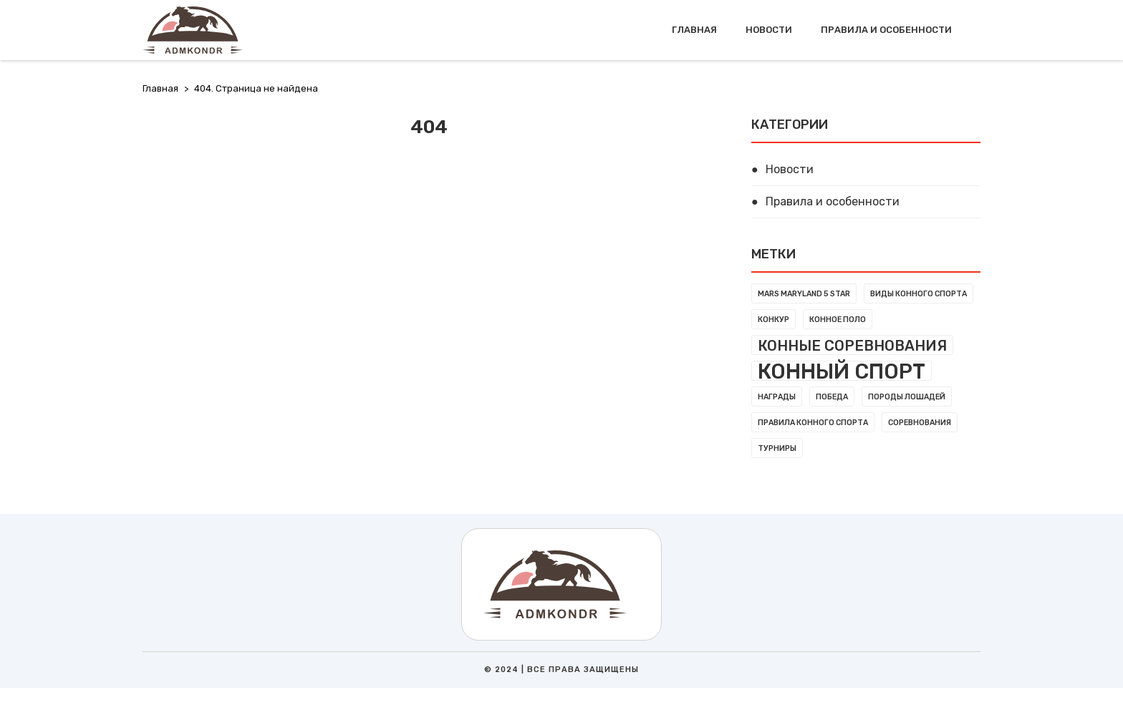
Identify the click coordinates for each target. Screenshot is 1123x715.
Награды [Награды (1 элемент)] (777, 397)
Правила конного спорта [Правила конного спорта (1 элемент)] (813, 422)
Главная (694, 29)
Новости (769, 29)
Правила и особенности (886, 29)
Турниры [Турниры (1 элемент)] (777, 448)
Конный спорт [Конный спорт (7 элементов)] (841, 371)
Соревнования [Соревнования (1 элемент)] (919, 422)
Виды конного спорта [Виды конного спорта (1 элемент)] (918, 293)
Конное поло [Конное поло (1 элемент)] (837, 319)
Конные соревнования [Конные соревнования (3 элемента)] (852, 345)
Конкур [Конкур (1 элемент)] (773, 319)
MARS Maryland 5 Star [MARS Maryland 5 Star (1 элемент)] (804, 293)
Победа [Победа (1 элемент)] (832, 397)
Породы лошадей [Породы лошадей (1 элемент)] (906, 397)
